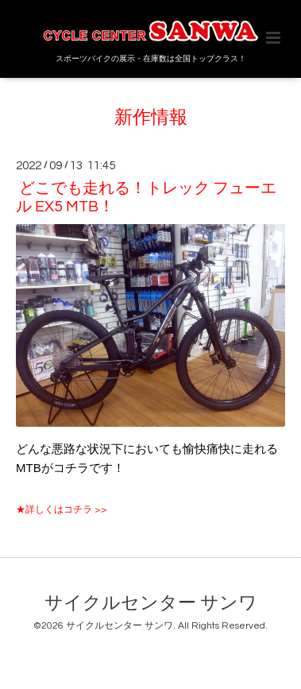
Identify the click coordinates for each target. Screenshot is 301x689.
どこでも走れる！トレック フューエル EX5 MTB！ (146, 197)
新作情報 (150, 118)
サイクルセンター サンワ (150, 603)
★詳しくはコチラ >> (61, 510)
